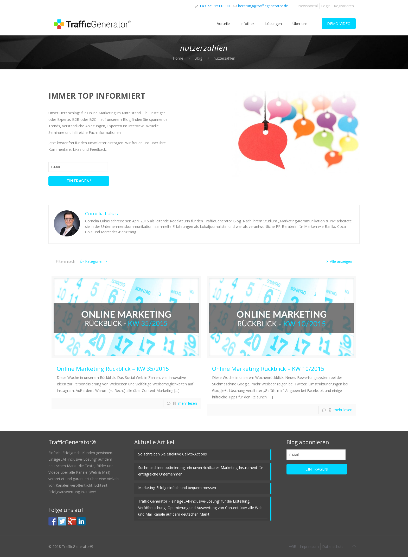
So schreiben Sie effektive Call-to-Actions (172, 454)
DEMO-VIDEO (338, 23)
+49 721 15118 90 (214, 5)
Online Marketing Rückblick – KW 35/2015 (113, 368)
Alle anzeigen (338, 261)
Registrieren (344, 5)
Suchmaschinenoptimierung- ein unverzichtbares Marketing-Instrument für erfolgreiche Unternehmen (200, 471)
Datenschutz (332, 546)
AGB (292, 546)
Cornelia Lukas (101, 213)
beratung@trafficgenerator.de (263, 5)
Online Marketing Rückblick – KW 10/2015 (268, 368)
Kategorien (94, 261)
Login (325, 5)
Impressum (309, 546)
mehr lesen (187, 403)
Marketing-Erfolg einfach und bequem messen (177, 487)
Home (178, 58)
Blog (198, 58)
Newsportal (308, 5)
